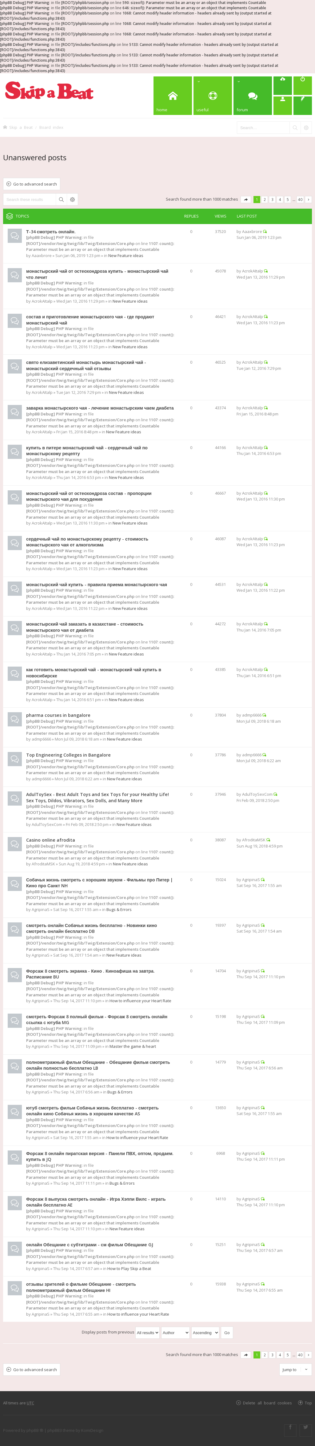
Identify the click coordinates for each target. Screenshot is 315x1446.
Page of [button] (246, 199)
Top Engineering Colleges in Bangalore (68, 755)
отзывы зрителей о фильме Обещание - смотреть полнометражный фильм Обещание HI (81, 1287)
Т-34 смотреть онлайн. (51, 232)
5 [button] (288, 199)
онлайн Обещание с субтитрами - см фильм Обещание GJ (89, 1245)
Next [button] (308, 199)
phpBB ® (34, 1430)
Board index (51, 127)
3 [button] (272, 199)
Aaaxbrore (42, 255)
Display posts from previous (121, 1332)
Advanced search (72, 199)
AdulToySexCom (47, 824)
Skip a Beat (21, 127)
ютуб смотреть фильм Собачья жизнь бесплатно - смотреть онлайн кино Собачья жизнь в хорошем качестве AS (92, 1111)
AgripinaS (41, 909)
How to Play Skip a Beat (129, 1268)
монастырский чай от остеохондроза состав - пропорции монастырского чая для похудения (88, 496)
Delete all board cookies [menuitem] (267, 1403)
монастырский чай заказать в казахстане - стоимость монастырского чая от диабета (84, 627)
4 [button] (280, 199)
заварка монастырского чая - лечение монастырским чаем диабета (100, 408)
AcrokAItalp (42, 301)
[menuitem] (282, 85)
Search (61, 199)
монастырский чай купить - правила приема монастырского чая (96, 584)
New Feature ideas (125, 255)
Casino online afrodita (50, 840)
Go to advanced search (35, 184)
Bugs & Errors (119, 909)
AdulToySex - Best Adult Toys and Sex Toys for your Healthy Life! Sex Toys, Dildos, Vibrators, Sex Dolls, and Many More (97, 797)
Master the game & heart (133, 1046)
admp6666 (41, 739)
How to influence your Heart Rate (140, 1000)
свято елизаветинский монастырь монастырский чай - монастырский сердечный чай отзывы (86, 365)
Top (308, 1403)
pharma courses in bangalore (58, 715)
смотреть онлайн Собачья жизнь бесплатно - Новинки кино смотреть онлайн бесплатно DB (91, 928)
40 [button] (300, 199)
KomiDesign (92, 1430)
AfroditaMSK (43, 864)
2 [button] (265, 199)
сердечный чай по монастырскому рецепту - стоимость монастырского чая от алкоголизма (87, 542)
